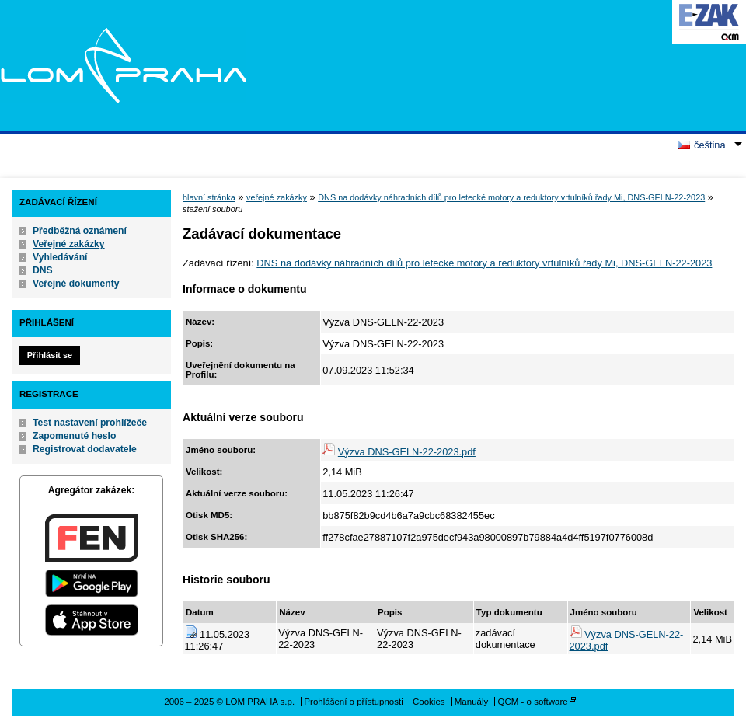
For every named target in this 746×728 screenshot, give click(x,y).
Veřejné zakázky (69, 244)
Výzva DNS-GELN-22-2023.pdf (407, 452)
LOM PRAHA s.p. (123, 65)
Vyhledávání (60, 257)
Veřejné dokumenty (76, 283)
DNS (43, 270)
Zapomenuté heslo (74, 435)
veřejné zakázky (276, 197)
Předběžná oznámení (80, 230)
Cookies (429, 701)
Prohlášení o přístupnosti (353, 701)
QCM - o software (533, 701)
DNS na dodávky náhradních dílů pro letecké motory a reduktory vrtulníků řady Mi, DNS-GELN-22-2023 (511, 197)
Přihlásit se (49, 355)
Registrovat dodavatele (85, 449)
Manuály (472, 701)
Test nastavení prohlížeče (90, 422)
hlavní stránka (209, 197)
